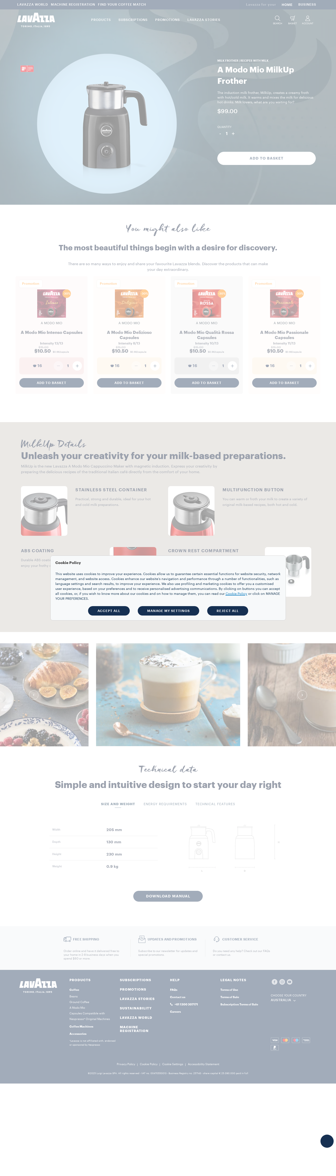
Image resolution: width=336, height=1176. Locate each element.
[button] (327, 1141)
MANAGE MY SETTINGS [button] (168, 610)
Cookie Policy (236, 594)
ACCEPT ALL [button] (108, 610)
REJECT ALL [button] (228, 610)
